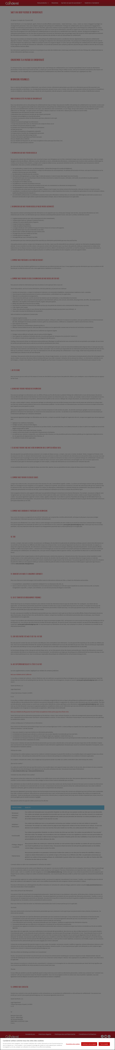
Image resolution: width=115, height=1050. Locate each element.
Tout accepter (104, 1047)
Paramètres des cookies (73, 1047)
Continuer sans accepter (89, 1047)
